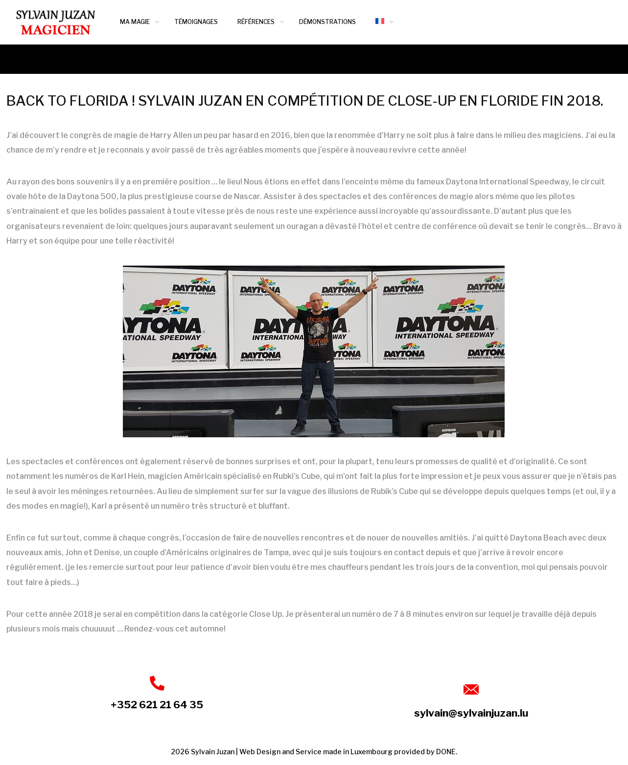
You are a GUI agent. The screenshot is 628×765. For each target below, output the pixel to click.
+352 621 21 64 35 (157, 704)
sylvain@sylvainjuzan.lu (471, 713)
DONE (446, 751)
